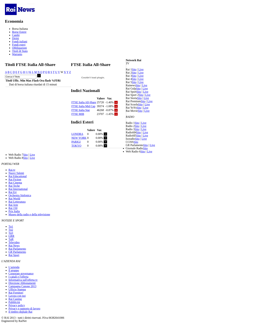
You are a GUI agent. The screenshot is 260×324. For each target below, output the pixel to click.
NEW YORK (79, 137)
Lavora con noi (17, 295)
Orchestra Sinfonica (19, 195)
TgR (10, 239)
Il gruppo (13, 270)
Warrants (17, 54)
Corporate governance (21, 273)
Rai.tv (11, 169)
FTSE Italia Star (81, 110)
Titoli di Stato (20, 51)
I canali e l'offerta (18, 276)
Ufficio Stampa (17, 289)
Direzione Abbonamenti (22, 283)
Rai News (14, 245)
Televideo (14, 242)
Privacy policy (16, 305)
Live (141, 69)
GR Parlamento (17, 251)
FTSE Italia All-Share (84, 102)
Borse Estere (19, 31)
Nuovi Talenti (16, 173)
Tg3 (10, 232)
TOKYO (76, 145)
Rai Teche (14, 185)
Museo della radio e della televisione (29, 214)
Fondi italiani (19, 41)
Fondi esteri (18, 44)
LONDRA (77, 133)
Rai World (14, 198)
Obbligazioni (19, 47)
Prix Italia (14, 211)
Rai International (18, 188)
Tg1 (10, 226)
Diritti (15, 38)
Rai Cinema (15, 182)
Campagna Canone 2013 (22, 286)
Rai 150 (12, 208)
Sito (134, 69)
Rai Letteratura (16, 201)
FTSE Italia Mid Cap (83, 106)
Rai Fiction (14, 179)
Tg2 (10, 229)
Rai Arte (13, 204)
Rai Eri (12, 192)
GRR (11, 236)
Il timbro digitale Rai (20, 311)
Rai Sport (13, 255)
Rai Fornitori (15, 292)
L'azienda (13, 267)
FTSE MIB (78, 113)
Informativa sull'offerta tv (23, 279)
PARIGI (76, 141)
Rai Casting (15, 298)
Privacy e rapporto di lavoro (24, 308)
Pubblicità (14, 302)
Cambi (16, 35)
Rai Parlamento (17, 248)
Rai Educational (17, 176)
